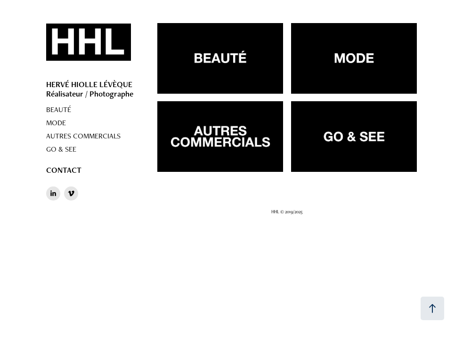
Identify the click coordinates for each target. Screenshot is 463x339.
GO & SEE (61, 149)
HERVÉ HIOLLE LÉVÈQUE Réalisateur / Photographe (89, 89)
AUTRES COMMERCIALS (83, 136)
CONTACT (63, 170)
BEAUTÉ (58, 109)
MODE (56, 123)
